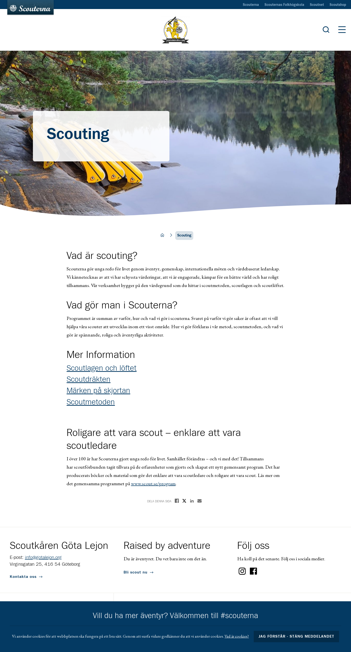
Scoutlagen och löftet (101, 368)
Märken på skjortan (98, 391)
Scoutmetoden (91, 402)
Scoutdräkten (88, 380)
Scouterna (251, 5)
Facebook (253, 571)
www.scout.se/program (153, 483)
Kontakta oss (23, 577)
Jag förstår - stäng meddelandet (296, 636)
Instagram (242, 571)
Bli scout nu (135, 572)
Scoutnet (317, 5)
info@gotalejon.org (43, 557)
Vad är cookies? (236, 636)
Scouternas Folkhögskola (284, 5)
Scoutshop (338, 5)
